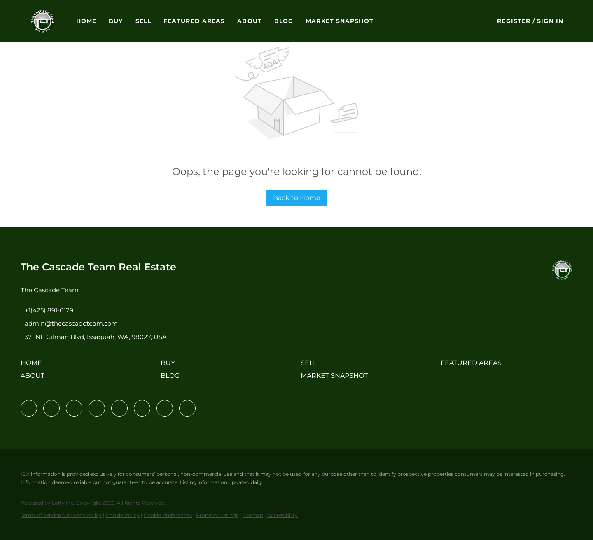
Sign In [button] (550, 21)
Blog (283, 21)
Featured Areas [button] (194, 21)
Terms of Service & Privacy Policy (61, 515)
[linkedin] (51, 408)
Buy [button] (116, 21)
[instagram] (119, 408)
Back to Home (296, 198)
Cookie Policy (123, 515)
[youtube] (142, 408)
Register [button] (513, 21)
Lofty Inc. (63, 503)
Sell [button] (143, 21)
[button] (43, 21)
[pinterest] (164, 408)
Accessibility (282, 515)
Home (86, 21)
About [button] (249, 21)
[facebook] (29, 408)
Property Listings (217, 515)
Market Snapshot (340, 21)
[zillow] (97, 408)
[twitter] (74, 408)
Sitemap (253, 515)
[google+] (187, 408)
